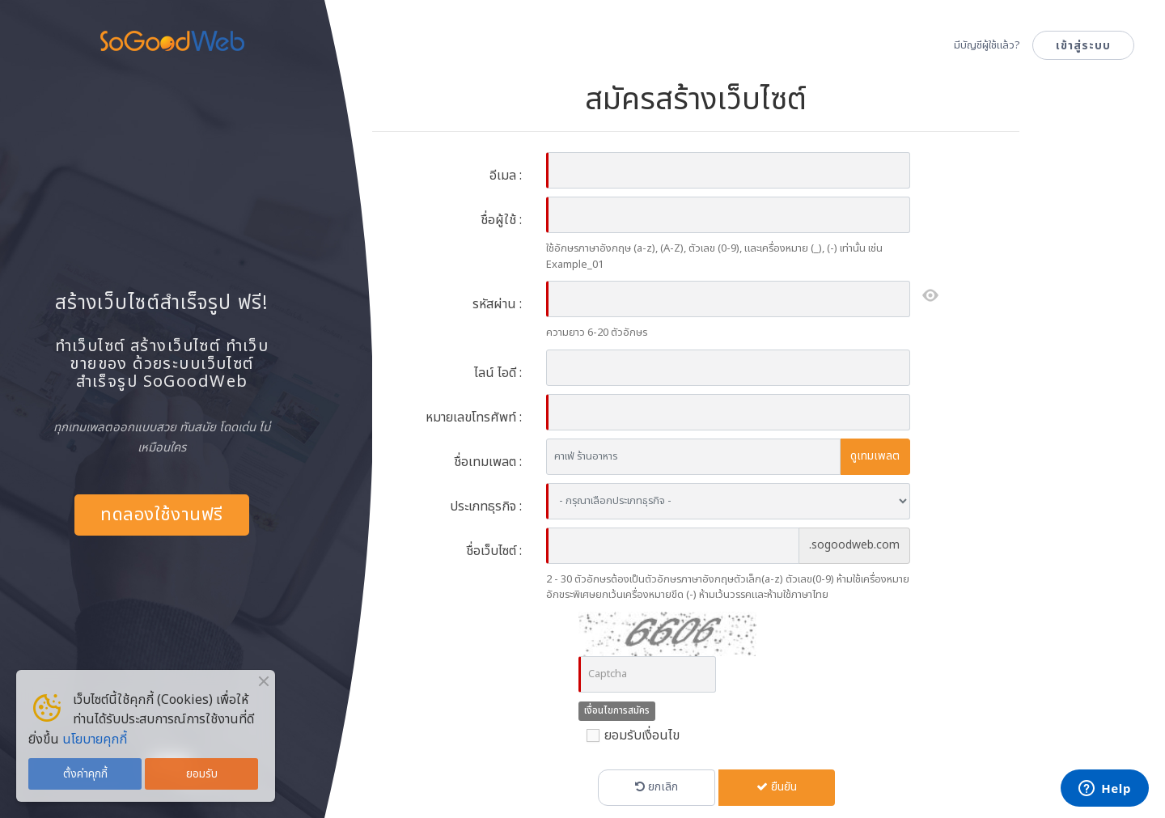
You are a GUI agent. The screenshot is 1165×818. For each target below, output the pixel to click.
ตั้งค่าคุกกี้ (85, 773)
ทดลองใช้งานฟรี (161, 515)
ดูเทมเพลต (875, 455)
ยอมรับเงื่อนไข (629, 735)
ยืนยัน (776, 786)
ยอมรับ (202, 773)
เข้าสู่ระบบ (1083, 45)
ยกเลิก (656, 786)
